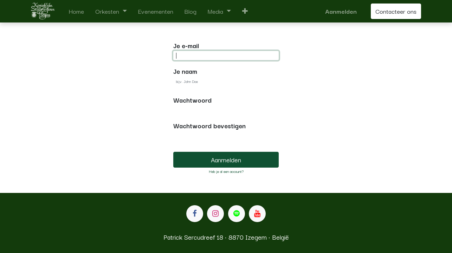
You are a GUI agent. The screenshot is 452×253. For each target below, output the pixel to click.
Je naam (185, 71)
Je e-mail (186, 45)
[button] (245, 11)
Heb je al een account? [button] (226, 171)
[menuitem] (76, 11)
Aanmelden (341, 11)
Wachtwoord (192, 100)
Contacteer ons (396, 11)
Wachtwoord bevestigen (209, 125)
